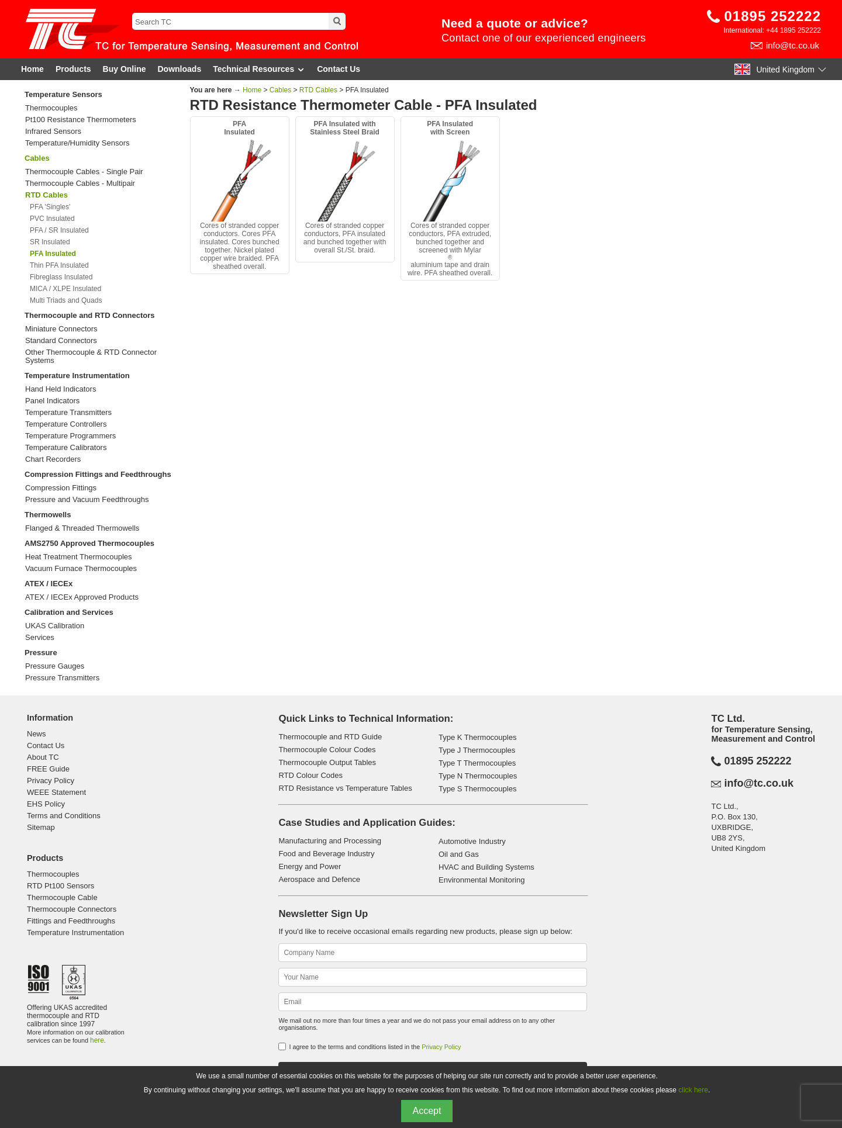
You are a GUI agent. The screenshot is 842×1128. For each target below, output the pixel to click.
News (36, 733)
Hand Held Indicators (60, 389)
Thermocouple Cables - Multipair (80, 183)
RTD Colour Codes (310, 775)
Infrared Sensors (53, 131)
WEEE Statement (56, 792)
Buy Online (124, 69)
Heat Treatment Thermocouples (78, 557)
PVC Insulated (52, 218)
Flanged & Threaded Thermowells (82, 528)
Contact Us (338, 69)
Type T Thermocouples (477, 763)
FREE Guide (48, 768)
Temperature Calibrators (65, 448)
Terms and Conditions (64, 815)
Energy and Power (309, 866)
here (97, 1040)
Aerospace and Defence (319, 879)
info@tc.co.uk (792, 45)
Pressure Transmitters (62, 678)
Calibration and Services (69, 612)
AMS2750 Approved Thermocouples (89, 543)
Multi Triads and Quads (66, 300)
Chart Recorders (53, 459)
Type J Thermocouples (477, 750)
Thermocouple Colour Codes (326, 749)
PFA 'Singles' (50, 207)
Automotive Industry (472, 841)
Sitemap (41, 827)
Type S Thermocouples (477, 788)
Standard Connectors (61, 341)
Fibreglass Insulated (61, 277)
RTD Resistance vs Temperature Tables (345, 788)
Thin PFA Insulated (59, 265)
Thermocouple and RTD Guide (330, 736)
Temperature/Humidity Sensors (77, 143)
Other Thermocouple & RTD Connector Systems (91, 356)
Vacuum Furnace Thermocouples (81, 569)
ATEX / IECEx (49, 583)
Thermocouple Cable (62, 897)
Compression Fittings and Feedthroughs (98, 474)
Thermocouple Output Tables (327, 762)
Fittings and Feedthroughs (71, 920)
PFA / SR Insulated (59, 230)
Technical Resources (259, 69)
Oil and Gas (459, 854)
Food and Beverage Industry (326, 853)
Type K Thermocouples (477, 737)
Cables (37, 158)
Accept (427, 1111)
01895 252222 (773, 16)
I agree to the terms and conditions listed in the (375, 1046)
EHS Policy (46, 804)
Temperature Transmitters (68, 413)
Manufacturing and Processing (329, 840)
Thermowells (48, 514)
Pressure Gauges (54, 666)
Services (39, 638)
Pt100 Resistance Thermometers (80, 120)
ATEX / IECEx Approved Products (82, 597)
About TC (43, 757)
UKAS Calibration (54, 626)
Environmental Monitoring (481, 880)
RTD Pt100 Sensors (60, 885)
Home (32, 69)
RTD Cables (318, 90)
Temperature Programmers (70, 436)
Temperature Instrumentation (77, 375)
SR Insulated (50, 242)
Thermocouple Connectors (71, 909)
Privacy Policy (50, 780)
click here (693, 1090)
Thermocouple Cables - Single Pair (84, 172)
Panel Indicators (52, 401)
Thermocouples (51, 108)
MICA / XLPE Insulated (65, 289)
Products (73, 69)
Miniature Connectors (61, 329)
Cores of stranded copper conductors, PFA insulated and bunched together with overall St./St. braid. (345, 187)
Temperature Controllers (65, 424)
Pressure (41, 652)
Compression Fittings (60, 488)
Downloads (180, 69)
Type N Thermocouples (478, 775)
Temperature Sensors (63, 94)
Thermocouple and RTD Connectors (89, 315)
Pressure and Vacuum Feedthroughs (87, 500)
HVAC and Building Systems (486, 867)
